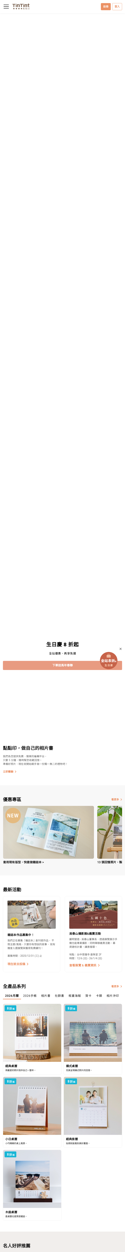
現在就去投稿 (18, 964)
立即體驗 (9, 771)
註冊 (105, 6)
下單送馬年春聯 (62, 665)
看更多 (116, 799)
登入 (117, 6)
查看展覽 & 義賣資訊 (84, 965)
